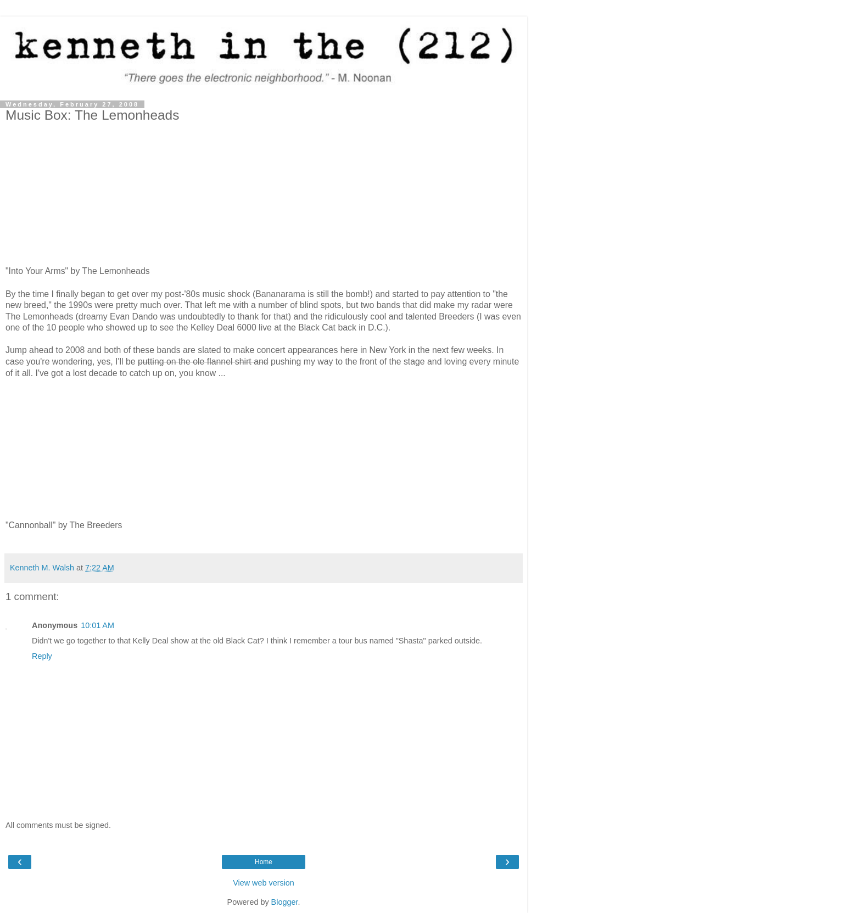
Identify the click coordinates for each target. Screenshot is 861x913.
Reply (42, 656)
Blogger (284, 902)
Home (263, 862)
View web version (263, 882)
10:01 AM (97, 625)
